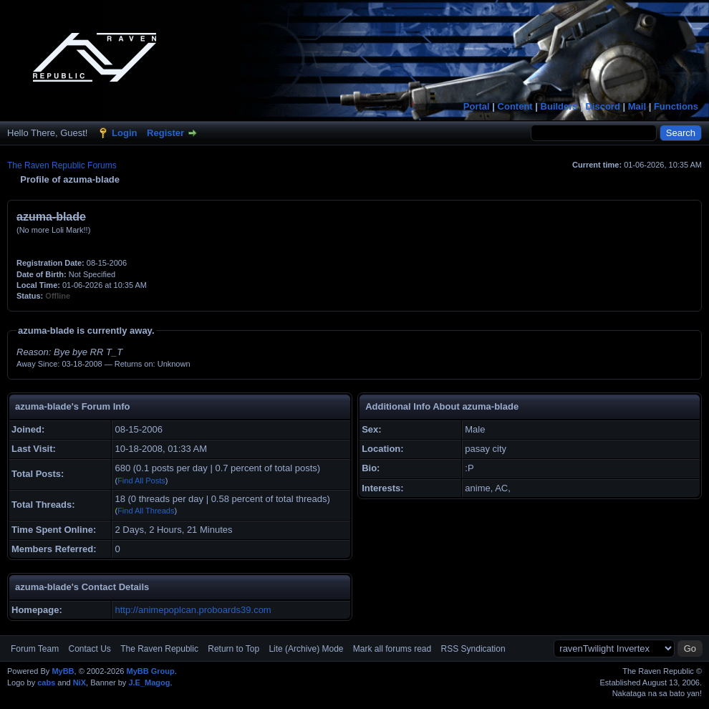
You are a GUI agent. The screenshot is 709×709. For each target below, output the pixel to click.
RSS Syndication (473, 649)
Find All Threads (145, 510)
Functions (676, 106)
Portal (476, 106)
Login (124, 132)
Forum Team (35, 649)
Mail (637, 106)
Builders (559, 106)
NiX (79, 682)
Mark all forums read (392, 649)
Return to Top (233, 649)
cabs (46, 682)
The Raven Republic (159, 649)
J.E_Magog (149, 682)
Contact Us (89, 649)
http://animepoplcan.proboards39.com (193, 609)
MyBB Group (150, 671)
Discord (602, 106)
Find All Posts (141, 480)
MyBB (63, 671)
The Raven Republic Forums (62, 165)
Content (515, 106)
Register (165, 132)
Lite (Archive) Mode (306, 649)
